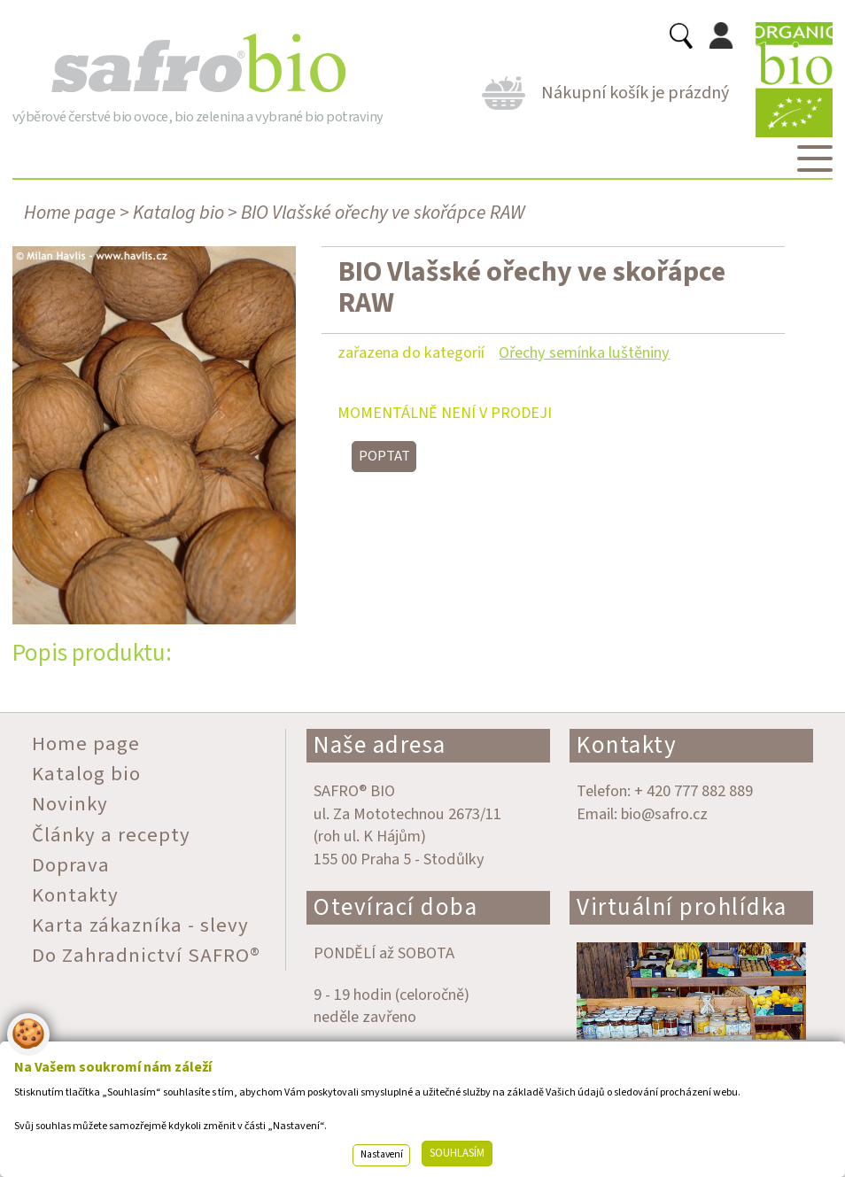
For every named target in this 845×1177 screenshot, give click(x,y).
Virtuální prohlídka (682, 907)
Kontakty (627, 745)
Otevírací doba (395, 907)
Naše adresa (380, 745)
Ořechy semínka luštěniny (584, 352)
